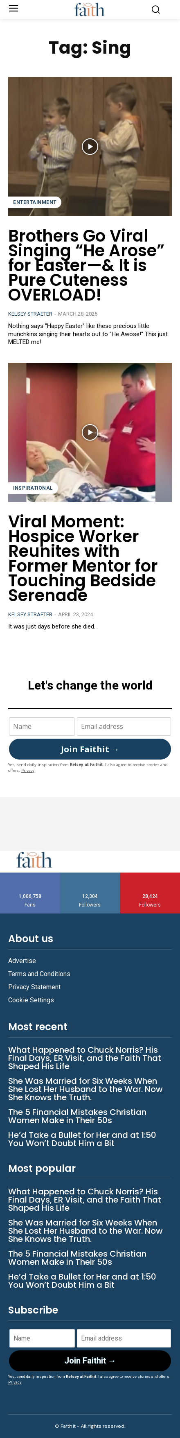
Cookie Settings (31, 1000)
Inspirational (33, 488)
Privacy (27, 770)
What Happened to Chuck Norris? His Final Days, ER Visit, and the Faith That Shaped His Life (84, 1058)
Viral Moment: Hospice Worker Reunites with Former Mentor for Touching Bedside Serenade (83, 558)
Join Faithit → (90, 749)
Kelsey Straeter (30, 314)
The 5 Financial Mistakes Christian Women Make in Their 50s (77, 1116)
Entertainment (34, 202)
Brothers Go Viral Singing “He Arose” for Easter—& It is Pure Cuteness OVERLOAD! (86, 265)
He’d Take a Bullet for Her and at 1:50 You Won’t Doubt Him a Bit (82, 1139)
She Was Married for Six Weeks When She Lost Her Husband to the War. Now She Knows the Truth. (85, 1089)
